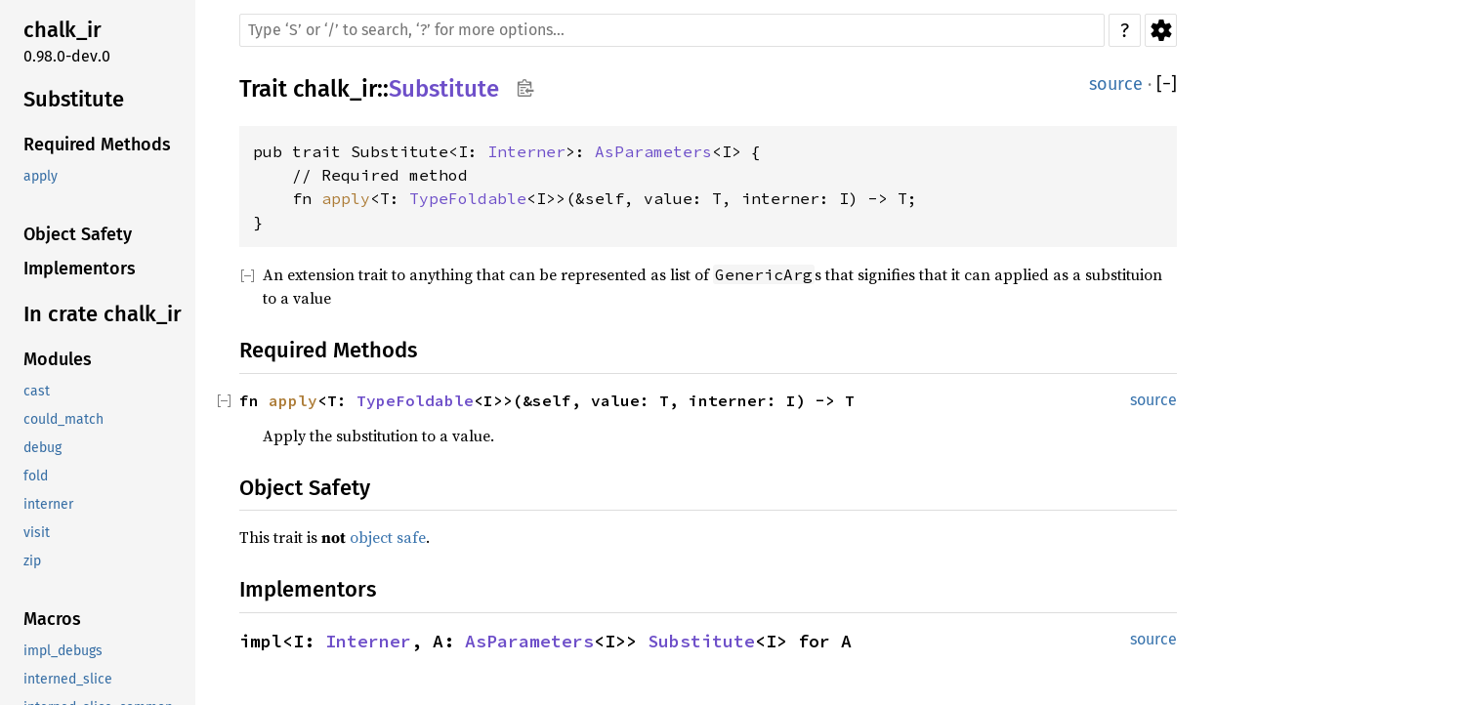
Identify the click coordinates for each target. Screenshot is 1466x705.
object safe (388, 537)
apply (345, 198)
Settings (1161, 30)
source (1116, 84)
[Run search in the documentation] (672, 30)
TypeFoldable (467, 198)
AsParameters (653, 151)
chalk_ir (335, 89)
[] (1166, 84)
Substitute (444, 89)
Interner (526, 151)
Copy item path (525, 87)
